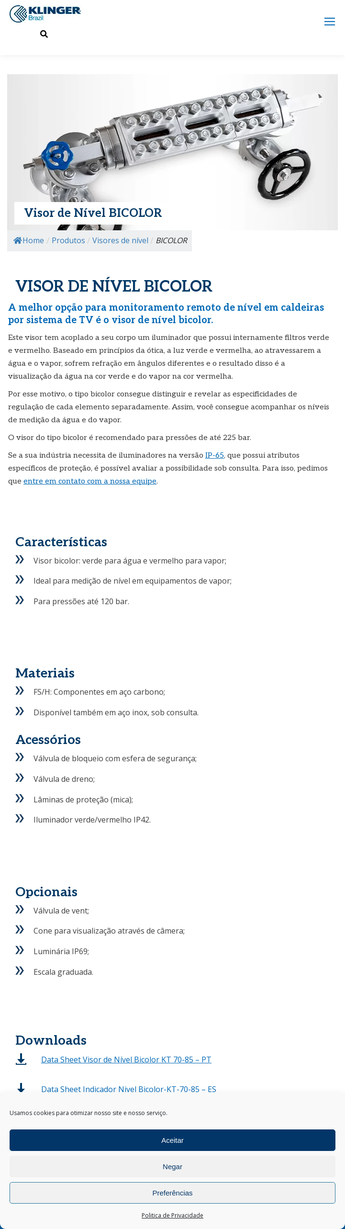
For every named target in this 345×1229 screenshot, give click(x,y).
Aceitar (172, 1140)
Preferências (172, 1193)
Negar (172, 1166)
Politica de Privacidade (172, 1215)
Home (28, 240)
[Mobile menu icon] (329, 21)
